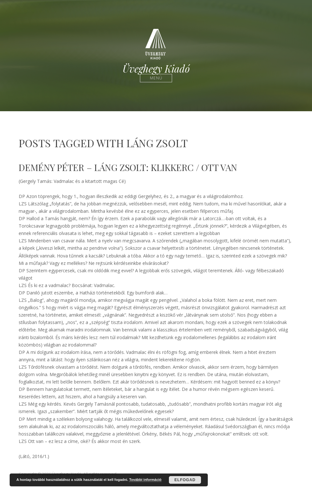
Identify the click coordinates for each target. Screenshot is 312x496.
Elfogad (185, 480)
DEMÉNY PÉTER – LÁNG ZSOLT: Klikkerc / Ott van (128, 167)
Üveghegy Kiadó (156, 68)
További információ (145, 480)
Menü (156, 78)
